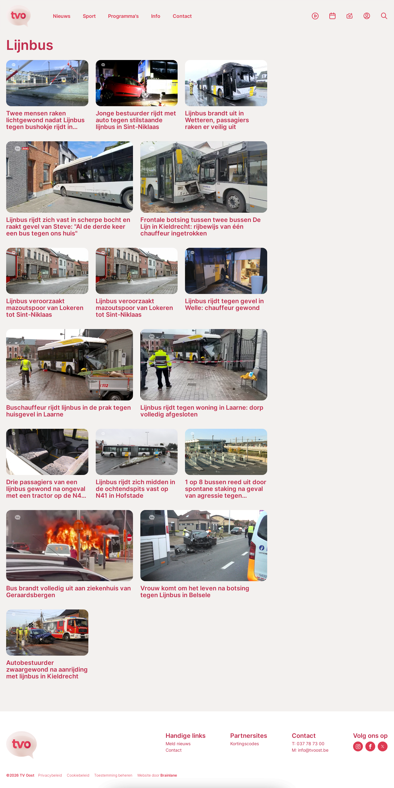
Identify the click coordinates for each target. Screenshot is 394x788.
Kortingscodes (244, 743)
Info (155, 16)
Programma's (123, 16)
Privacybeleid (50, 775)
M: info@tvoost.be (310, 750)
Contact (182, 16)
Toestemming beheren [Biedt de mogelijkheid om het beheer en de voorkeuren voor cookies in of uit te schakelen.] (113, 775)
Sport (89, 16)
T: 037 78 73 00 (308, 743)
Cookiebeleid (78, 775)
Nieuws (61, 16)
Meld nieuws (178, 743)
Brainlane (168, 775)
